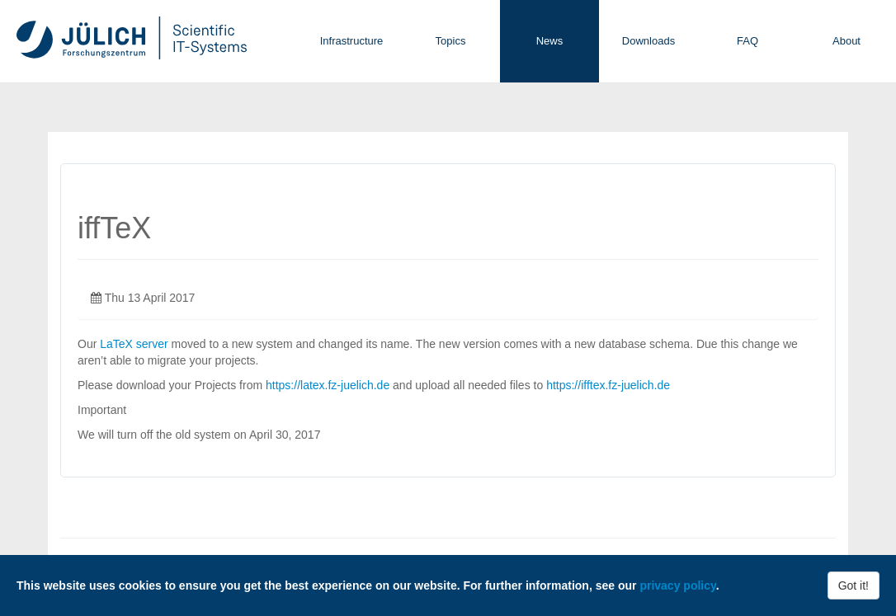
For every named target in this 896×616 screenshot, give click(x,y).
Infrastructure (352, 41)
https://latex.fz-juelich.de (327, 385)
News (550, 41)
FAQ (747, 41)
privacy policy (677, 585)
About (846, 41)
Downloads (648, 41)
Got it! (853, 585)
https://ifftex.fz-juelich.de (608, 385)
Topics (451, 41)
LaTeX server (133, 343)
